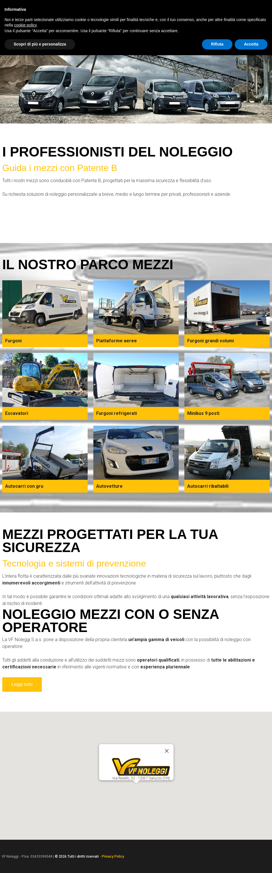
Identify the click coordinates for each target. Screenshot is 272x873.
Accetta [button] (251, 44)
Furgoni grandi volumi (210, 340)
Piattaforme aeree (116, 340)
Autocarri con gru (24, 486)
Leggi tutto (22, 684)
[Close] (167, 751)
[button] (136, 788)
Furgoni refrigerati (116, 413)
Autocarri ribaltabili (207, 486)
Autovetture (109, 486)
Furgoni (13, 340)
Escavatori (16, 413)
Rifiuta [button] (217, 44)
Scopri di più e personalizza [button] (40, 44)
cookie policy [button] (25, 25)
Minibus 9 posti (203, 413)
